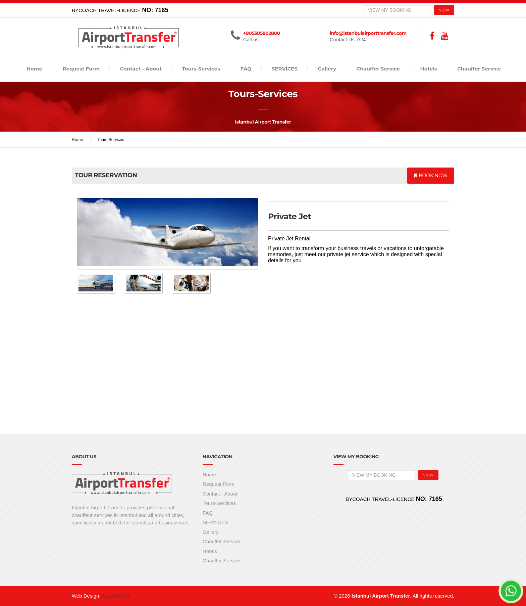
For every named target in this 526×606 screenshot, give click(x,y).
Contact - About (141, 68)
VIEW (444, 10)
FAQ (246, 68)
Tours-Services (201, 68)
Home (34, 68)
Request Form (81, 68)
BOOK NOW (431, 176)
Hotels (428, 68)
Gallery (327, 68)
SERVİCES (285, 68)
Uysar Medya (115, 596)
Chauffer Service (378, 68)
